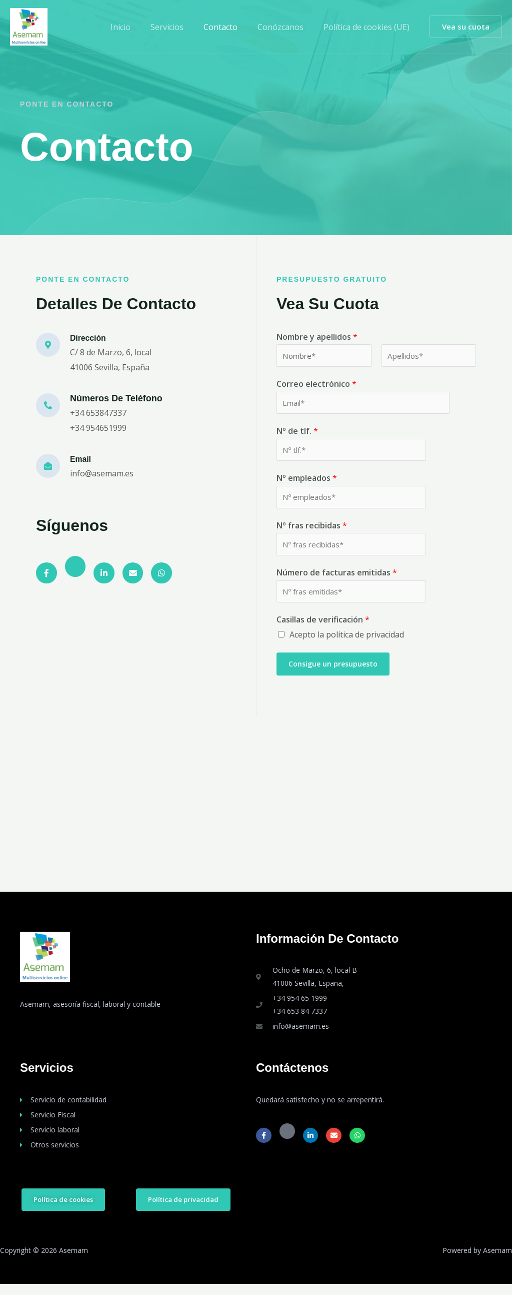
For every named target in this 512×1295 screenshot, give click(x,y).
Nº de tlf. (297, 434)
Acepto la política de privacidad (347, 645)
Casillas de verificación (323, 629)
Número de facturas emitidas (336, 580)
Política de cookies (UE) (369, 27)
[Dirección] (48, 345)
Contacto (231, 27)
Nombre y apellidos (317, 336)
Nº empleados (306, 483)
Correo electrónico (316, 385)
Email (82, 459)
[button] (466, 27)
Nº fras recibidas (311, 531)
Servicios (181, 27)
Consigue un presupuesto (333, 674)
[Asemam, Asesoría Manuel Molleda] (256, 814)
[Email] (48, 466)
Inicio (138, 27)
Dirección (90, 338)
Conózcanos (287, 27)
